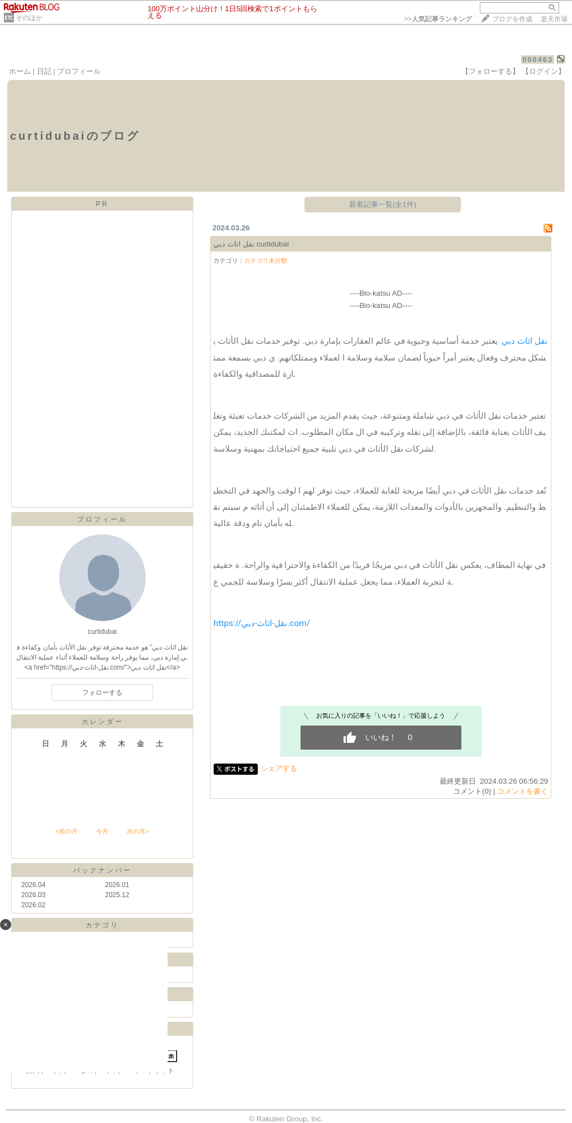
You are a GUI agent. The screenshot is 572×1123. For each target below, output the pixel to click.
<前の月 (66, 831)
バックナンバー (102, 870)
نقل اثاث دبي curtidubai (251, 244)
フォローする (102, 692)
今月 (102, 831)
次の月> (138, 831)
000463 (537, 59)
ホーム (20, 71)
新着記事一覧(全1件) (382, 204)
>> (438, 19)
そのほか (29, 18)
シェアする (279, 768)
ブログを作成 (512, 19)
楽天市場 (554, 19)
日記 (44, 71)
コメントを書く (522, 791)
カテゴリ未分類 (265, 260)
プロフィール (79, 71)
